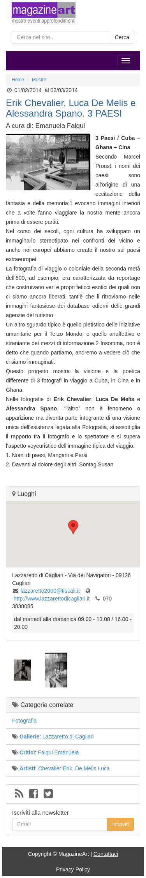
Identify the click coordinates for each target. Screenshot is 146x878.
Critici (27, 752)
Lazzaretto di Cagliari (68, 736)
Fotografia (24, 720)
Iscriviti (120, 824)
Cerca (122, 37)
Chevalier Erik (55, 768)
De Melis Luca (92, 768)
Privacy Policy (73, 869)
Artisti (27, 768)
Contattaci (105, 854)
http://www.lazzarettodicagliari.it (52, 598)
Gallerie (29, 736)
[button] (73, 527)
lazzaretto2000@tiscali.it (50, 591)
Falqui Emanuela (58, 752)
